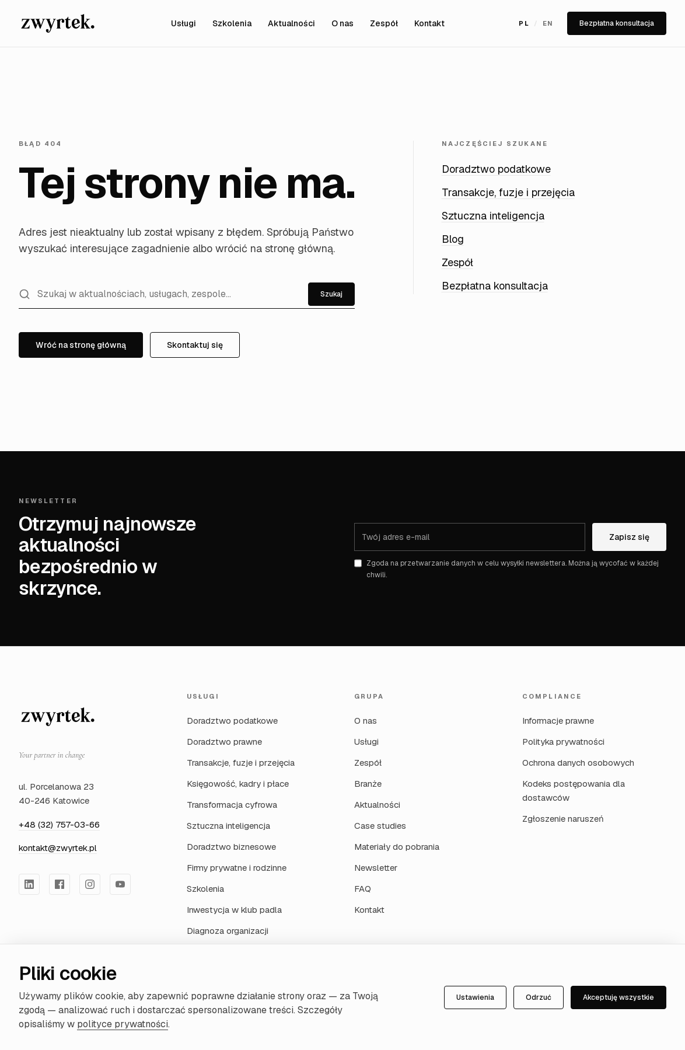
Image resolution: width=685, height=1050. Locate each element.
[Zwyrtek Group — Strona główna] (58, 23)
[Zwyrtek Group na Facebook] (59, 884)
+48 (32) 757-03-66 (59, 824)
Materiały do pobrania (396, 846)
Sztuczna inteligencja (493, 215)
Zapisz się (629, 537)
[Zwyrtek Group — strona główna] (58, 716)
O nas (342, 23)
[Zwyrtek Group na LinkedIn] (29, 884)
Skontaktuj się (195, 345)
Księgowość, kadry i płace (238, 783)
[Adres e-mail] (469, 537)
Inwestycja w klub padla (234, 909)
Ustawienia (475, 997)
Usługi (183, 23)
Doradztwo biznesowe (231, 846)
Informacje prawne (558, 720)
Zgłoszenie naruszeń (563, 818)
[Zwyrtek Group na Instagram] (89, 884)
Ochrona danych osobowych (578, 762)
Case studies (380, 825)
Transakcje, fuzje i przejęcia (508, 192)
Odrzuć (538, 997)
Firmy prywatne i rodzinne (236, 867)
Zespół (384, 23)
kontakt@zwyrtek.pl (58, 847)
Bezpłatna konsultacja (616, 23)
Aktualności (291, 23)
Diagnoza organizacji (227, 930)
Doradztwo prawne (224, 741)
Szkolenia (231, 23)
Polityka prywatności (563, 741)
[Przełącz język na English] (536, 24)
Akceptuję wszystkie (618, 997)
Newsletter (375, 867)
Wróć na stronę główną (81, 345)
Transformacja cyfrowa (232, 804)
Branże (368, 783)
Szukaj (331, 294)
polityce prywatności (122, 1024)
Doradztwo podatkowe (496, 169)
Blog (453, 239)
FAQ (362, 888)
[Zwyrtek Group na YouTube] (120, 884)
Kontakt (429, 23)
